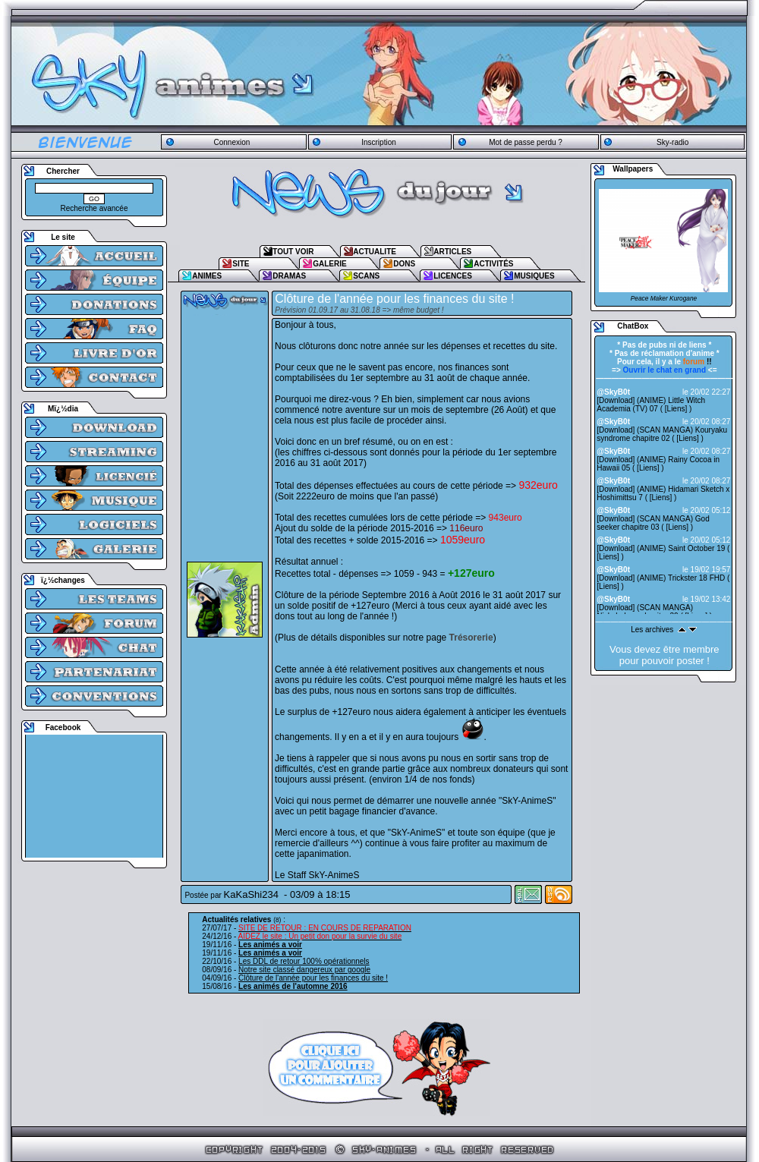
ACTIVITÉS (493, 264)
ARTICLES (452, 251)
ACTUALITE (374, 251)
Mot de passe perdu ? (525, 142)
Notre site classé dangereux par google (304, 969)
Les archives (652, 629)
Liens (676, 409)
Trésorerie (471, 637)
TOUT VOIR (292, 251)
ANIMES (207, 276)
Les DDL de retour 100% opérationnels (304, 961)
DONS (404, 264)
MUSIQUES (534, 276)
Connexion (231, 142)
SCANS (366, 276)
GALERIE (329, 264)
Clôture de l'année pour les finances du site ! (313, 978)
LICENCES (452, 276)
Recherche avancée (94, 208)
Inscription (378, 142)
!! (697, 361)
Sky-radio (672, 142)
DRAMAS (289, 276)
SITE (240, 264)
